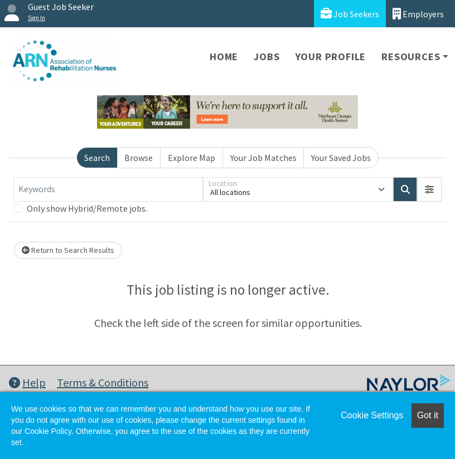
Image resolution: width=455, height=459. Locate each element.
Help (27, 382)
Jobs (266, 56)
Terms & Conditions (102, 382)
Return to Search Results (68, 250)
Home (224, 56)
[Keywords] (108, 189)
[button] (429, 189)
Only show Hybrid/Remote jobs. (87, 208)
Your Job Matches (263, 157)
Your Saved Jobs (341, 157)
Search (97, 157)
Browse (138, 157)
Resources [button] (410, 56)
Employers (418, 14)
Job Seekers (350, 14)
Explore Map (191, 157)
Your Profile (331, 56)
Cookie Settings (372, 415)
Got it (427, 415)
